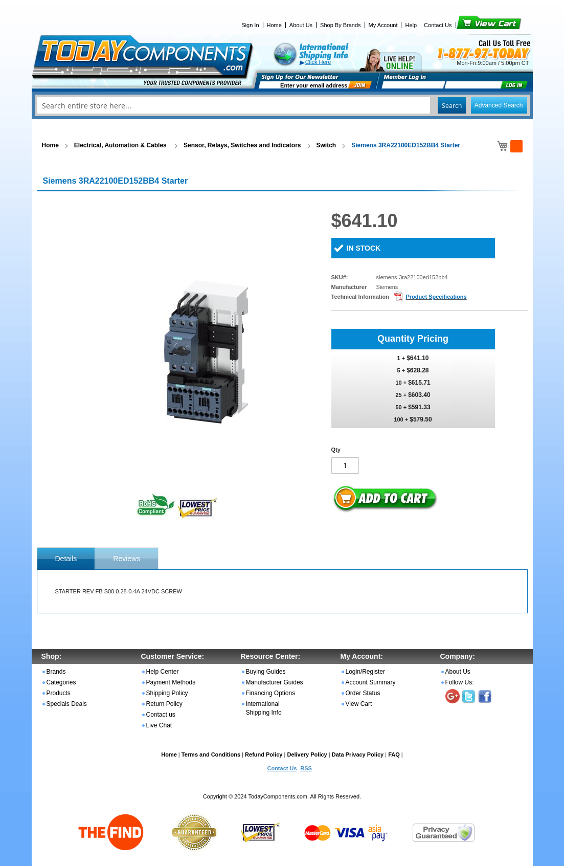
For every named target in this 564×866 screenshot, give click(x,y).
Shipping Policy (167, 693)
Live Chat (159, 725)
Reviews (126, 558)
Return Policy (164, 703)
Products (59, 693)
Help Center (162, 671)
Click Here (318, 62)
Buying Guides (266, 671)
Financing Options (271, 693)
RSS (306, 768)
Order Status (363, 693)
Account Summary (371, 682)
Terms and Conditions (211, 754)
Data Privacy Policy (358, 754)
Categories (61, 682)
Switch (326, 145)
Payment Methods (171, 682)
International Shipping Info (264, 708)
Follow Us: (459, 682)
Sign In (250, 25)
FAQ (394, 754)
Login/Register (365, 671)
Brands (56, 671)
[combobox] (282, 105)
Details (66, 558)
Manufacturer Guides (274, 682)
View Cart (472, 25)
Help (411, 25)
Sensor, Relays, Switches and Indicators (242, 145)
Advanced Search (499, 105)
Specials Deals (67, 703)
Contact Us (438, 25)
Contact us (160, 714)
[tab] (66, 558)
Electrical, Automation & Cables (121, 145)
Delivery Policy (307, 754)
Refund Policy (263, 754)
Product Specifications (435, 297)
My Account (383, 25)
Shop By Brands (340, 25)
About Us (300, 25)
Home (274, 25)
